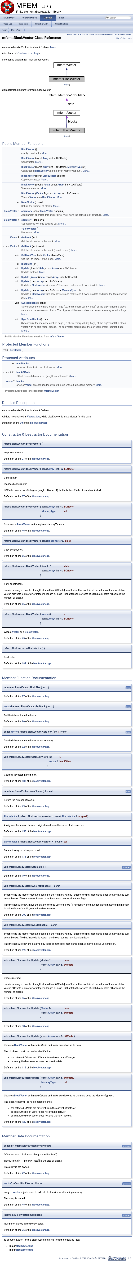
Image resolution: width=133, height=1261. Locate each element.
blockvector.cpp (40, 458)
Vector (39, 193)
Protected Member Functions (101, 34)
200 (24, 914)
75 (23, 638)
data (47, 184)
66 (23, 604)
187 (24, 781)
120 (24, 1121)
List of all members (124, 38)
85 (23, 998)
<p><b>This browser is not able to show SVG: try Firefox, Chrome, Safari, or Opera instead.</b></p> (66, 72)
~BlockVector (28, 228)
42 (23, 1173)
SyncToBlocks (29, 302)
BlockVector (16, 30)
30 (21, 422)
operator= (26, 211)
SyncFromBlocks (30, 319)
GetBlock (26, 237)
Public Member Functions (77, 34)
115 (24, 1067)
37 (23, 496)
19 (23, 875)
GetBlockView (29, 255)
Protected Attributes (123, 34)
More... (54, 47)
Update (25, 268)
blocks (20, 381)
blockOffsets (23, 372)
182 (24, 663)
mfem (4, 30)
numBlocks (22, 363)
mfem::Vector (57, 336)
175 (24, 856)
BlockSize (26, 264)
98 (23, 1026)
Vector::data (33, 416)
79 (23, 806)
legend (66, 85)
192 (24, 950)
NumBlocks (27, 202)
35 (23, 1230)
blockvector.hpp (27, 53)
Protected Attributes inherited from (31, 390)
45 (23, 1204)
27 (23, 458)
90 (23, 721)
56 (23, 556)
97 (23, 696)
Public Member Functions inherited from (34, 336)
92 (23, 746)
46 (23, 530)
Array (45, 158)
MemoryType (75, 167)
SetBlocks (15, 350)
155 (24, 831)
